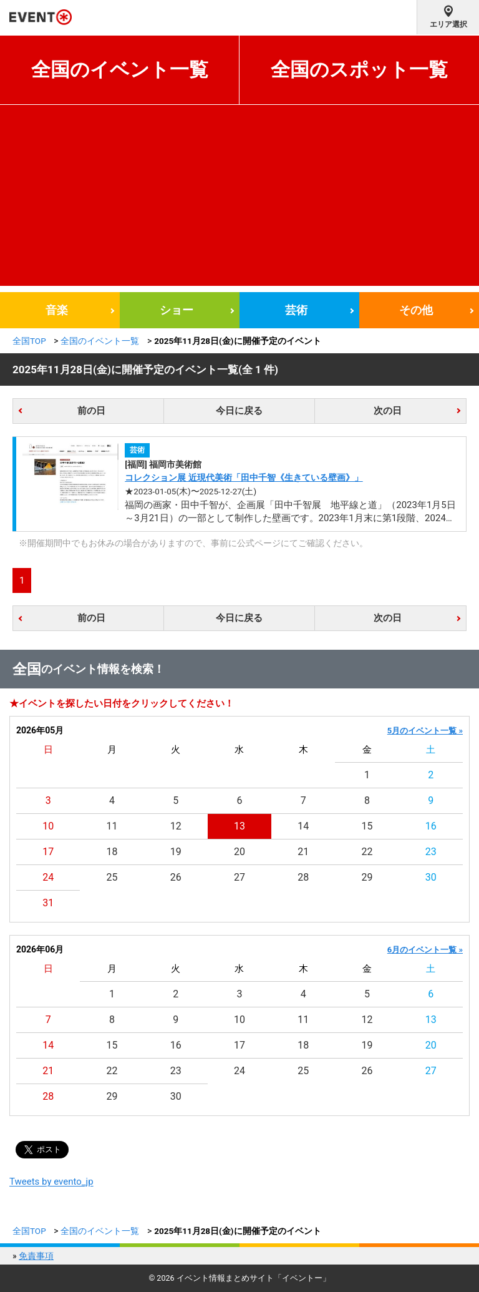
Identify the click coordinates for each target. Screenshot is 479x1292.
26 (175, 877)
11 (111, 826)
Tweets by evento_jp (51, 1181)
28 (303, 877)
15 (367, 826)
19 (175, 852)
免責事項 (36, 1256)
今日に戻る (239, 410)
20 (239, 852)
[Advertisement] (239, 198)
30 (431, 877)
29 (367, 877)
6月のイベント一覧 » (425, 950)
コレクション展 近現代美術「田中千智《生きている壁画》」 (243, 477)
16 (431, 826)
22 (367, 852)
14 (303, 826)
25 (111, 877)
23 (431, 852)
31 (48, 903)
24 (48, 877)
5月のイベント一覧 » (425, 731)
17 (48, 852)
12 (175, 826)
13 (239, 826)
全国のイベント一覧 (119, 69)
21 (303, 852)
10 (48, 826)
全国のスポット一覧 (359, 69)
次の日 (388, 410)
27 (239, 877)
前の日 (91, 410)
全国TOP (29, 341)
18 (111, 852)
